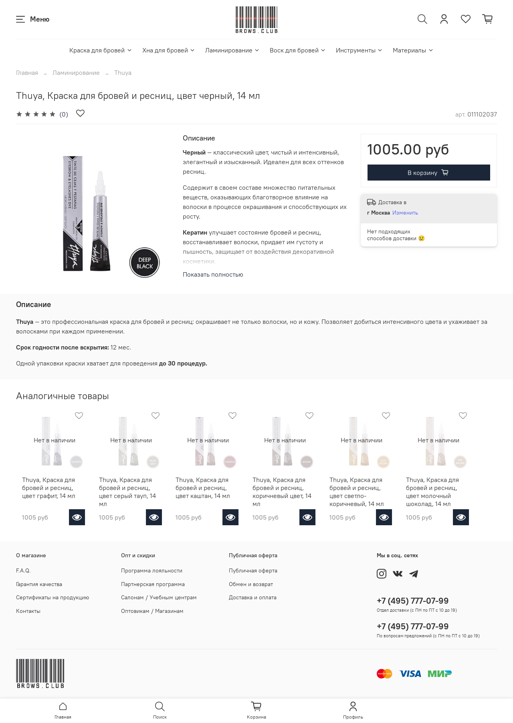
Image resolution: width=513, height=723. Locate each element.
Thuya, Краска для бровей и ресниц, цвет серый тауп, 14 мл (131, 493)
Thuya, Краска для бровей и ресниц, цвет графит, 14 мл (49, 493)
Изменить (405, 212)
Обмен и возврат (251, 584)
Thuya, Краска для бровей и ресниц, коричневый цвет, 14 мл (297, 493)
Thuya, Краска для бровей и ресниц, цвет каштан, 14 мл (213, 493)
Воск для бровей (298, 50)
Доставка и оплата (253, 597)
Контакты (28, 611)
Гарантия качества (39, 584)
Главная (27, 72)
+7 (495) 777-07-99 (413, 600)
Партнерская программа (153, 584)
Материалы (413, 50)
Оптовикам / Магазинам (152, 611)
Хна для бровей (169, 50)
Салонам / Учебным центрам (159, 597)
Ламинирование (232, 50)
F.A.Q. (23, 570)
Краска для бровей (100, 50)
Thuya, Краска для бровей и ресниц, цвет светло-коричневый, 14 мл (378, 497)
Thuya (122, 72)
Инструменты (359, 50)
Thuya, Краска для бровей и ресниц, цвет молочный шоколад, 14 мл (460, 497)
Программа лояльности (151, 570)
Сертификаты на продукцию (52, 597)
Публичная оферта (253, 570)
